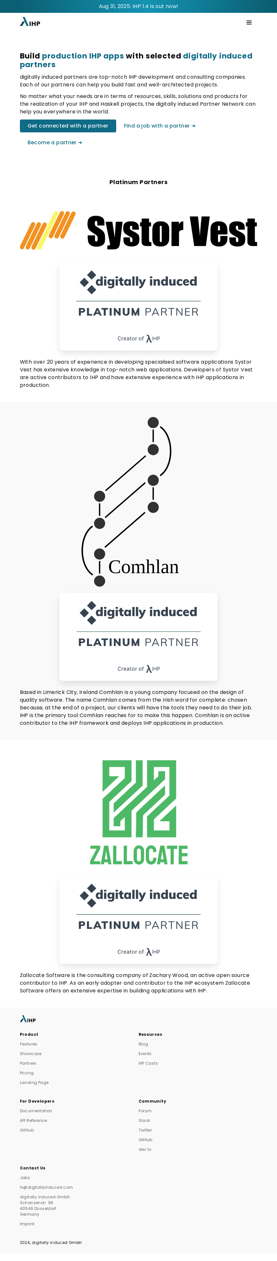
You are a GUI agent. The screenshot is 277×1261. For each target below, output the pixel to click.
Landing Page (34, 1082)
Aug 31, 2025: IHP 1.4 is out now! (138, 6)
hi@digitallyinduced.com (46, 1187)
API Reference (33, 1120)
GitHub (27, 1130)
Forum (145, 1111)
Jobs (25, 1177)
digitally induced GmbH (57, 1242)
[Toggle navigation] (249, 22)
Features (29, 1044)
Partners (28, 1063)
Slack (144, 1120)
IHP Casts (148, 1063)
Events (145, 1053)
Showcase (31, 1053)
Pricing (27, 1073)
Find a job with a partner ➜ (160, 125)
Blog (143, 1044)
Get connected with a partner (68, 125)
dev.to (145, 1149)
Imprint (27, 1224)
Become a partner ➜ (55, 142)
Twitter (145, 1130)
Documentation (36, 1111)
